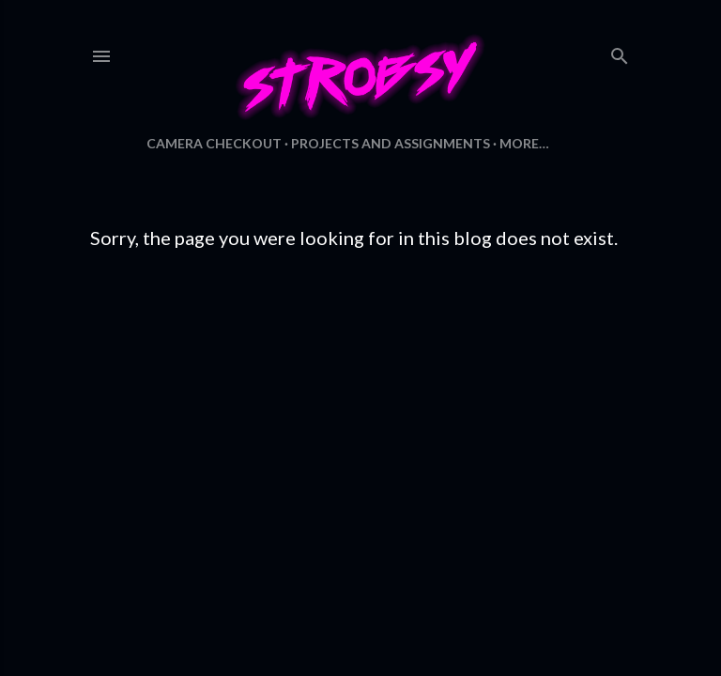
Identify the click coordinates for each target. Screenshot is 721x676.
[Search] (619, 52)
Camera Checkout (214, 143)
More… (524, 143)
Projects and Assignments (390, 143)
